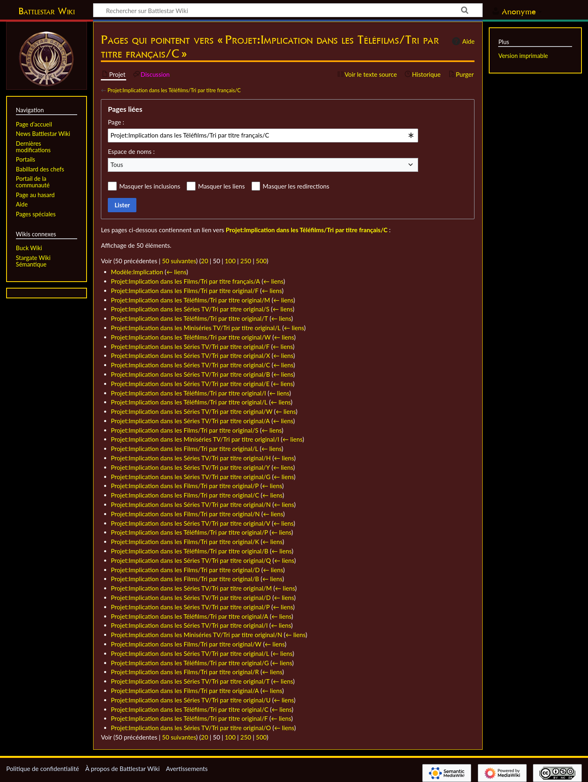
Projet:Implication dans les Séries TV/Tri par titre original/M (191, 588)
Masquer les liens (221, 186)
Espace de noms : (131, 151)
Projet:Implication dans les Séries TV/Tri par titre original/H (191, 458)
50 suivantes (179, 260)
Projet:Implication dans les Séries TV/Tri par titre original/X (190, 355)
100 (230, 260)
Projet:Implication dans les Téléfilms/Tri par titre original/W (191, 337)
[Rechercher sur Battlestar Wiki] (288, 10)
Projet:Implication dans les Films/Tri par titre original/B (185, 578)
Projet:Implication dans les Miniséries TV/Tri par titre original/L (196, 327)
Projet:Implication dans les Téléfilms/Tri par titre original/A (189, 616)
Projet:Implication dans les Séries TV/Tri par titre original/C (190, 365)
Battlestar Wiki (46, 11)
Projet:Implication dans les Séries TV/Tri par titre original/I (189, 625)
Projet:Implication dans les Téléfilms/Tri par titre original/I (188, 393)
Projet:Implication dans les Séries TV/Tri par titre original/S (190, 309)
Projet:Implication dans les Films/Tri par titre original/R (185, 671)
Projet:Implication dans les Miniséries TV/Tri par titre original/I (195, 439)
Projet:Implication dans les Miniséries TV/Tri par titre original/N (197, 634)
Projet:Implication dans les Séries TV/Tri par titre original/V (190, 523)
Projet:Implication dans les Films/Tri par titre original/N (185, 514)
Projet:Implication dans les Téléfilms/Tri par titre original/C (190, 709)
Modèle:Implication (137, 271)
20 (204, 260)
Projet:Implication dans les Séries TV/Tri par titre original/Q (191, 560)
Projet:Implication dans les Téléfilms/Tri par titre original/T (189, 318)
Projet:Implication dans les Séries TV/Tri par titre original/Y (190, 467)
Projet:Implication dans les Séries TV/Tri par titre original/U (191, 700)
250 (246, 260)
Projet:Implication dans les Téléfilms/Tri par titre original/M (190, 300)
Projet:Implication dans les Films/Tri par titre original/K (185, 541)
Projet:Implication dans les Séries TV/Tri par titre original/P (190, 607)
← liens (176, 271)
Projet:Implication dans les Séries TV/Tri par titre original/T (190, 681)
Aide (462, 41)
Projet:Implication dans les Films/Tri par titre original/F (185, 290)
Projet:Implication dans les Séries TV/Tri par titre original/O (191, 727)
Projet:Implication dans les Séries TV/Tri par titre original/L (190, 653)
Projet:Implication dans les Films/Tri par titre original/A (185, 690)
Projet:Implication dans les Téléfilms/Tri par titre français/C (174, 90)
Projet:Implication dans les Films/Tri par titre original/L (184, 448)
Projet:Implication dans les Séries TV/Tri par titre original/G (191, 476)
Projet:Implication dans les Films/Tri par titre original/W (186, 644)
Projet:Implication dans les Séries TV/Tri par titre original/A (190, 420)
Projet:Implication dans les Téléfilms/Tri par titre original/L (189, 402)
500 (261, 260)
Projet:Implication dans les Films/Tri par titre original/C (185, 495)
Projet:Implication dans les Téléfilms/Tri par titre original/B (190, 551)
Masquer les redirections (296, 186)
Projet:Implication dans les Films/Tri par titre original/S (184, 430)
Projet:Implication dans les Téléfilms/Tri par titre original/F (189, 718)
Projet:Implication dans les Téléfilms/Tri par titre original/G (190, 662)
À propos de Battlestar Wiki (122, 768)
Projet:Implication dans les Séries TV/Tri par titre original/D (191, 597)
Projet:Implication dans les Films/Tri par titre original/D (185, 569)
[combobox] (263, 135)
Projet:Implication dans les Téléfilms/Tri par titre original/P (189, 532)
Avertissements (186, 768)
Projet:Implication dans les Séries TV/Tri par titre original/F (190, 346)
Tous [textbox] (117, 164)
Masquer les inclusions (149, 186)
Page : (116, 122)
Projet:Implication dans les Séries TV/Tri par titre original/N (191, 504)
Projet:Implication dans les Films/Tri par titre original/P (185, 485)
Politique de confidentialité (42, 768)
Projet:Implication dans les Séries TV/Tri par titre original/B (190, 374)
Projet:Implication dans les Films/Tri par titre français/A (185, 281)
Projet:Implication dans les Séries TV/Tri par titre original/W (192, 411)
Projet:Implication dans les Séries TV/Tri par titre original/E (190, 383)
